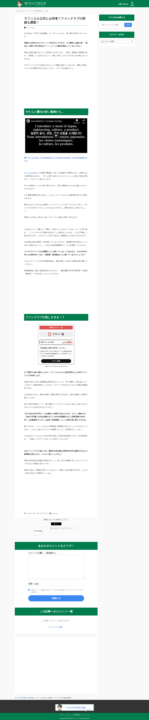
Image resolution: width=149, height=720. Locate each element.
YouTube (55, 513)
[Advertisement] (56, 88)
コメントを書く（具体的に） (42, 553)
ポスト (56, 524)
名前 (34, 583)
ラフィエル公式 (30, 173)
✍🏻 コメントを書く (56, 627)
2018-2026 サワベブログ (73, 718)
